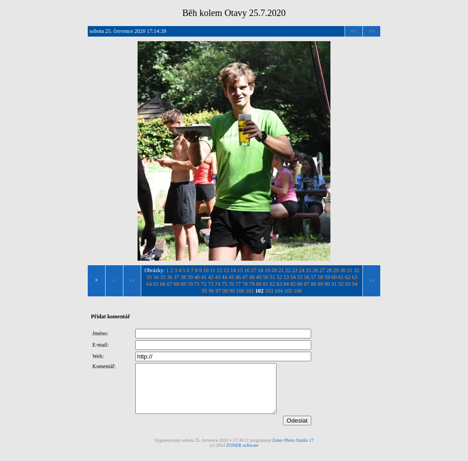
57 (313, 277)
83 (279, 284)
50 (265, 277)
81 (265, 284)
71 (197, 284)
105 (288, 291)
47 (245, 277)
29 (336, 270)
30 (343, 270)
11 (213, 270)
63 (354, 277)
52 (279, 277)
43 (217, 277)
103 (269, 291)
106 (298, 291)
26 (315, 270)
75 (224, 284)
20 (274, 270)
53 (286, 277)
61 (341, 277)
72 (204, 284)
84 (286, 284)
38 (183, 277)
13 (226, 270)
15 (240, 270)
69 (183, 284)
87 (306, 284)
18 (260, 270)
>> (371, 31)
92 (341, 284)
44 (224, 277)
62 (348, 277)
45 (231, 277)
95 (204, 291)
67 (169, 284)
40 (197, 277)
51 (272, 277)
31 (349, 270)
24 (301, 270)
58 (320, 277)
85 (293, 284)
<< (354, 31)
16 (247, 270)
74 (217, 284)
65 (156, 284)
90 (327, 284)
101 (250, 291)
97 (218, 291)
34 (156, 277)
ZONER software (242, 454)
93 (348, 284)
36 (169, 277)
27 (322, 270)
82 (272, 284)
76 (231, 284)
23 (295, 270)
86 (300, 284)
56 (306, 277)
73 (210, 284)
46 (238, 277)
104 (279, 291)
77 (238, 284)
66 (162, 284)
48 (252, 277)
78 (245, 284)
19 (267, 270)
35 (162, 277)
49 (258, 277)
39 (190, 277)
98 (225, 291)
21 (281, 270)
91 (334, 284)
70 (190, 284)
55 (300, 277)
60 (334, 277)
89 (320, 284)
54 (293, 277)
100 (240, 291)
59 (327, 277)
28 (329, 270)
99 (232, 291)
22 (288, 270)
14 (233, 270)
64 (149, 284)
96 (211, 291)
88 (313, 284)
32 (356, 270)
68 (176, 284)
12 (219, 270)
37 (176, 277)
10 (206, 270)
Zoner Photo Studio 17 (293, 449)
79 (252, 284)
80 (258, 284)
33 (149, 277)
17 (253, 270)
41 (204, 277)
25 (308, 270)
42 (210, 277)
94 (354, 284)
